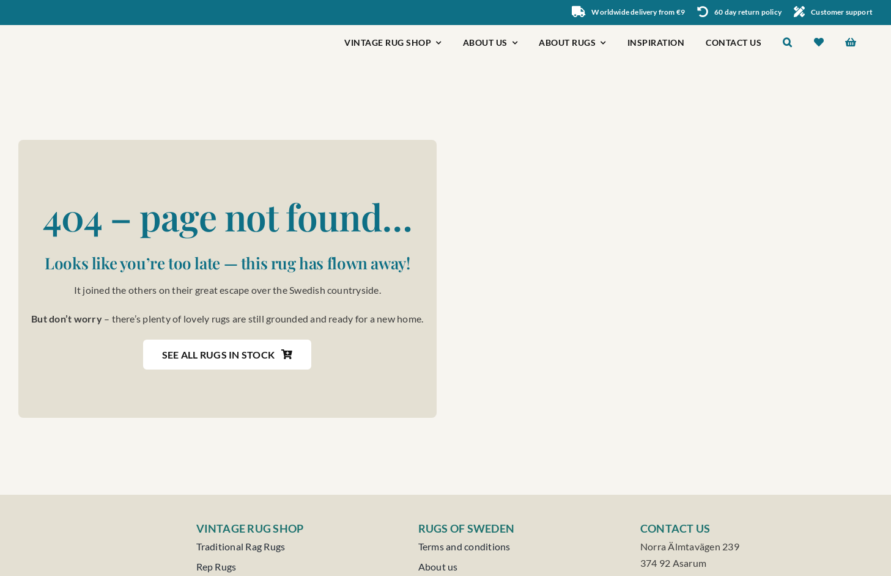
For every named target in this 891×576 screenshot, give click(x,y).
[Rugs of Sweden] (75, 29)
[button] (788, 43)
